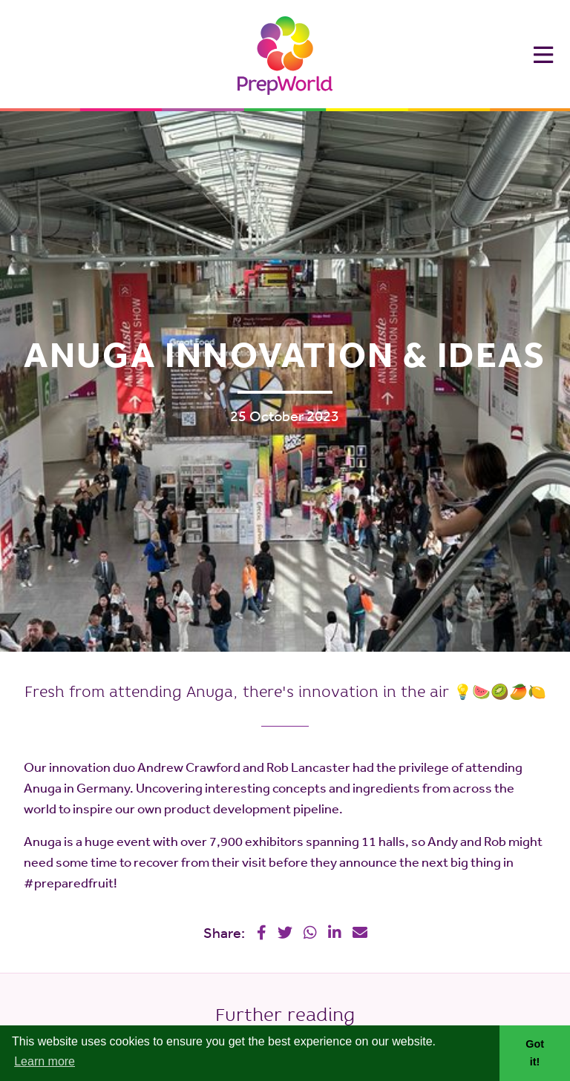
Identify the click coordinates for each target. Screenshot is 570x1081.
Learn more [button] (44, 1061)
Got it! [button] (534, 1053)
